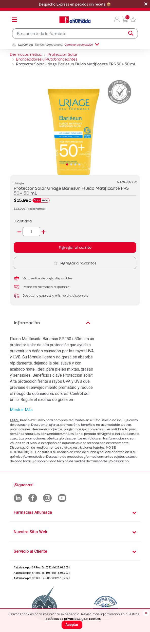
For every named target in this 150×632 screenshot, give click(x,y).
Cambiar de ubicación (82, 45)
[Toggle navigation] (14, 19)
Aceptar (72, 625)
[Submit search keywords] (131, 33)
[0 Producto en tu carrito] (125, 19)
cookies (95, 619)
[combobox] (75, 33)
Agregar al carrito (75, 247)
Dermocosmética (26, 54)
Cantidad (23, 221)
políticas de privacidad (63, 619)
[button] (117, 19)
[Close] (146, 613)
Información (52, 322)
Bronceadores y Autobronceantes (46, 59)
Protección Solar (63, 54)
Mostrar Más (21, 409)
